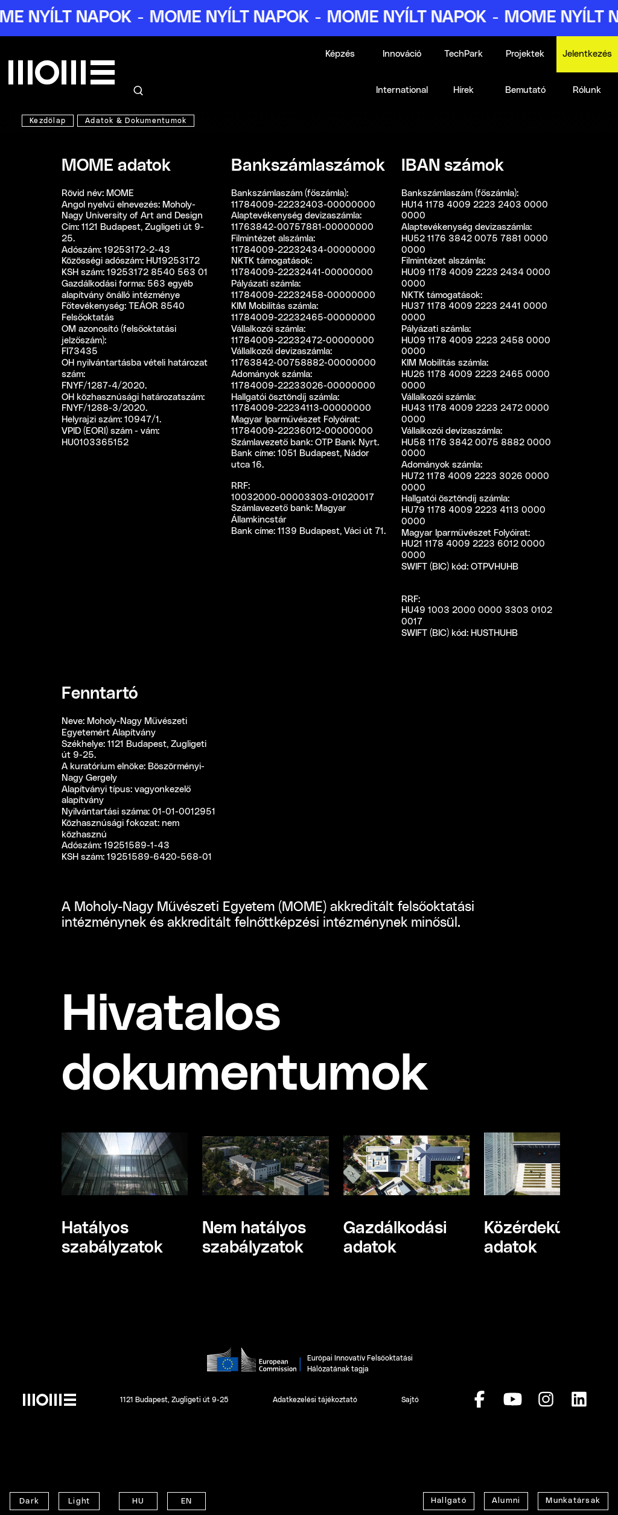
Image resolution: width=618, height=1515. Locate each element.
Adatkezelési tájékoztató (315, 1399)
